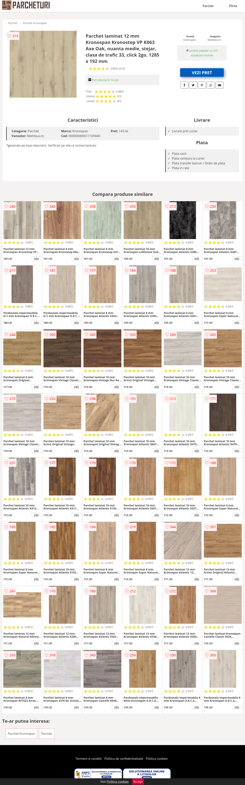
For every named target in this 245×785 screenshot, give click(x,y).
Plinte (233, 6)
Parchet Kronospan (35, 23)
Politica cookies (157, 759)
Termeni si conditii (89, 759)
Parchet (208, 6)
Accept (138, 781)
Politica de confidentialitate (124, 759)
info (36, 258)
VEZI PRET (202, 72)
